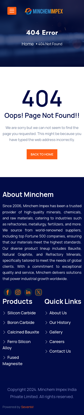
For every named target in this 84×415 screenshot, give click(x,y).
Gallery (56, 332)
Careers (57, 341)
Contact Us (60, 351)
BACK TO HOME (42, 154)
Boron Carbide (20, 322)
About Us (58, 312)
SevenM (27, 407)
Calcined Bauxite (23, 332)
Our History (60, 322)
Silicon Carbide (21, 312)
